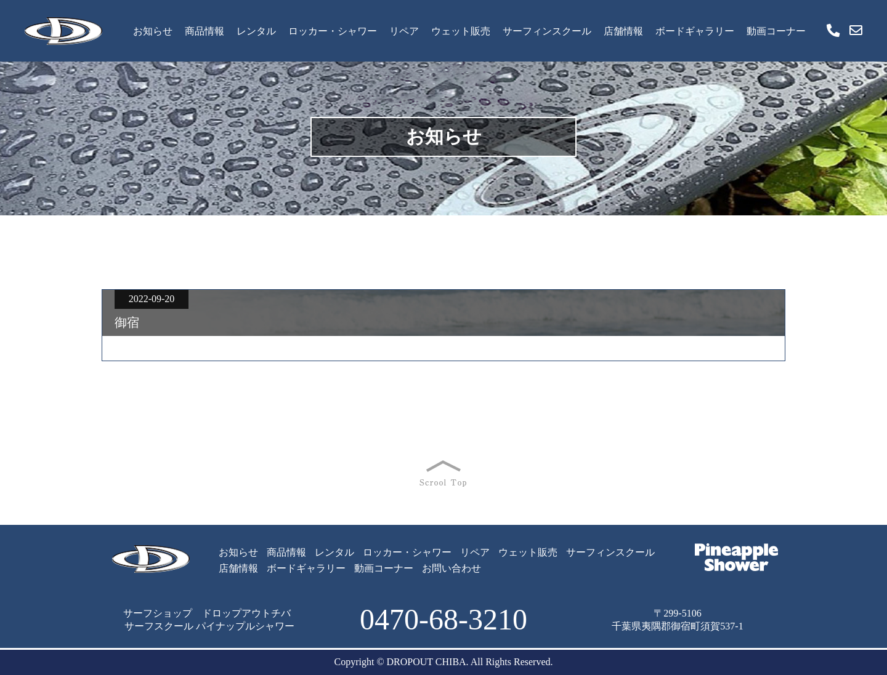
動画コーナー (776, 31)
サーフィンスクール (547, 31)
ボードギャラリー (694, 31)
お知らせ (152, 31)
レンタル (256, 31)
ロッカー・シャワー (332, 31)
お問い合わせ (451, 568)
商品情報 (204, 31)
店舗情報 (623, 31)
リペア (404, 31)
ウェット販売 (460, 31)
